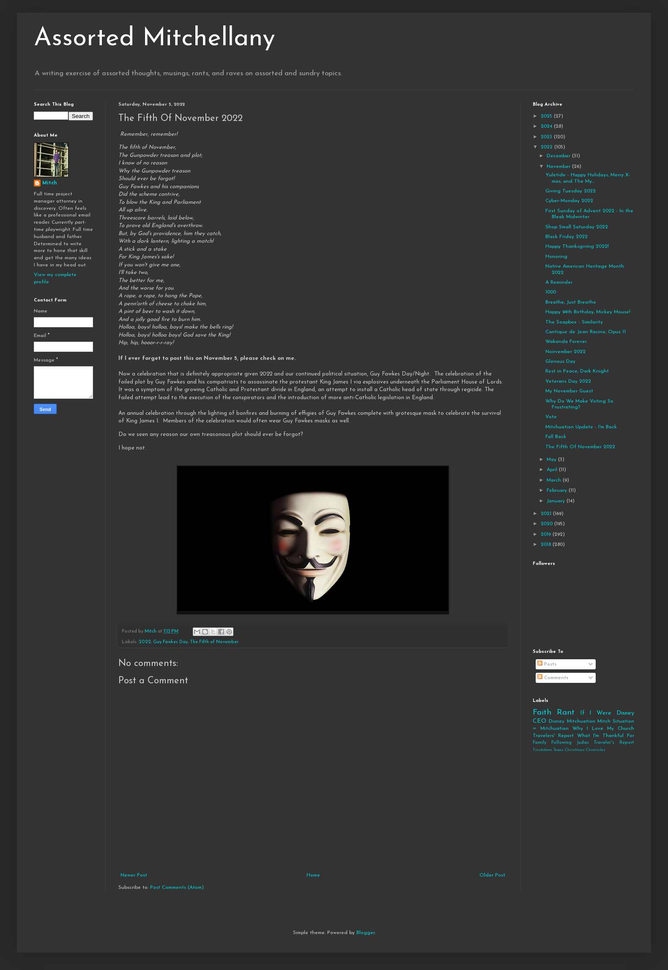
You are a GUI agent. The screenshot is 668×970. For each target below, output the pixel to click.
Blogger (365, 932)
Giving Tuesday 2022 (570, 191)
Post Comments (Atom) (177, 887)
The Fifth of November (214, 642)
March (555, 480)
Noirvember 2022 (565, 351)
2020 (547, 523)
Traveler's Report (614, 742)
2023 (547, 137)
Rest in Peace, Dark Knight (577, 371)
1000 (550, 292)
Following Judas (570, 742)
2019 (547, 534)
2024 (547, 126)
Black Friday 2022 (566, 236)
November (559, 166)
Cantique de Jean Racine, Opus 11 (585, 331)
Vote (551, 416)
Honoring (556, 256)
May (552, 459)
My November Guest (569, 391)
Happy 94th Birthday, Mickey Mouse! (587, 312)
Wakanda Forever (566, 341)
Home (313, 875)
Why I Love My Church (603, 728)
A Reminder (558, 282)
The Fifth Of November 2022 (580, 446)
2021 (547, 513)
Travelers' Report (553, 735)
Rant (566, 713)
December (559, 156)
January (557, 501)
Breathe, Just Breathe (570, 302)
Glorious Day (560, 361)
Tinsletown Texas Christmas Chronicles (569, 750)
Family (539, 742)
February (558, 490)
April (553, 469)
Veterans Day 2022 (568, 381)
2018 (547, 544)
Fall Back (555, 436)
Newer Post (133, 875)
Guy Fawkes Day (170, 642)
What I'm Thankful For (605, 735)
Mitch (49, 183)
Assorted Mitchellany (154, 39)
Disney (556, 721)
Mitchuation (581, 721)
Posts (546, 664)
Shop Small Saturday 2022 (576, 227)
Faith (542, 713)
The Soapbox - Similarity (574, 322)
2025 (547, 116)
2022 (145, 642)
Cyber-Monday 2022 (569, 200)
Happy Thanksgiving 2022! (577, 246)
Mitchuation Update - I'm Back (581, 427)
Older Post (492, 875)
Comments (552, 677)
